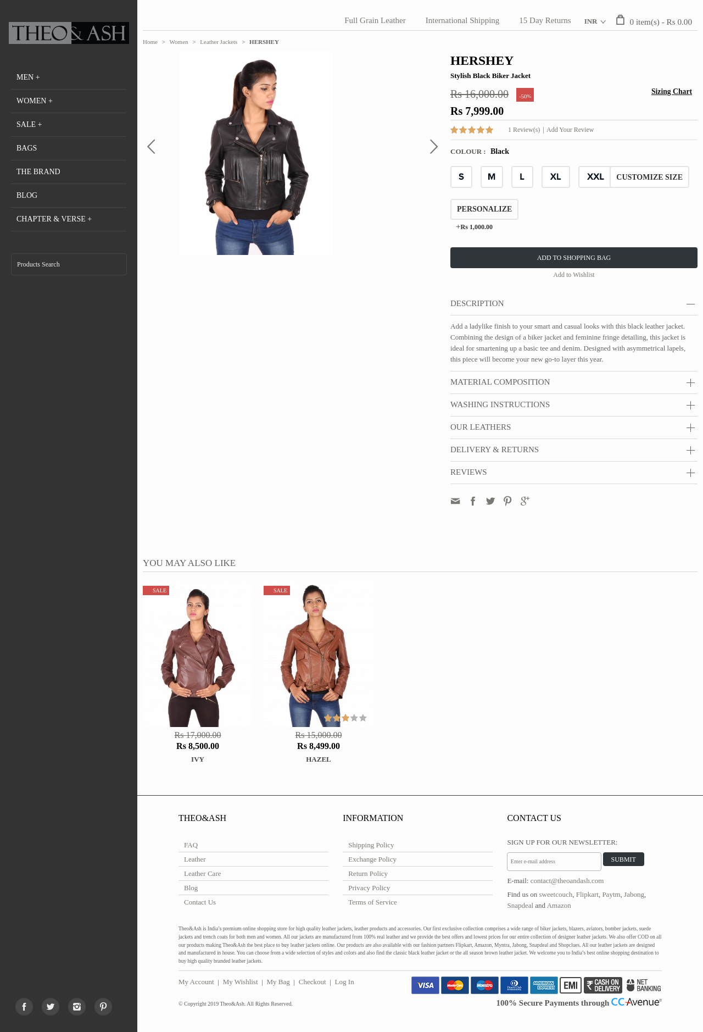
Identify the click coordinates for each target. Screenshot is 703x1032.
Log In (344, 982)
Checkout (312, 982)
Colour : (469, 151)
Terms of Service (372, 902)
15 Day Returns (545, 20)
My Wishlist (240, 982)
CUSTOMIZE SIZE (649, 177)
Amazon (559, 905)
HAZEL (318, 759)
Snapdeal (520, 905)
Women (179, 41)
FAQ (191, 845)
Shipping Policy (371, 845)
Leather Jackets (218, 41)
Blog (191, 888)
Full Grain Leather (375, 20)
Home (150, 41)
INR (591, 21)
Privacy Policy (369, 888)
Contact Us (200, 902)
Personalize (484, 209)
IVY (197, 759)
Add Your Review (570, 130)
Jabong (634, 894)
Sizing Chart (671, 91)
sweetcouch (556, 894)
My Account (196, 982)
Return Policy (368, 873)
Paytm (611, 894)
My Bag (278, 982)
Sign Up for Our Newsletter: (562, 842)
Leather (195, 859)
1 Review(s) (524, 130)
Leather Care (202, 873)
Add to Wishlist (573, 275)
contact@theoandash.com (567, 880)
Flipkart (587, 894)
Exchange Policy (372, 859)
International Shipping (463, 20)
